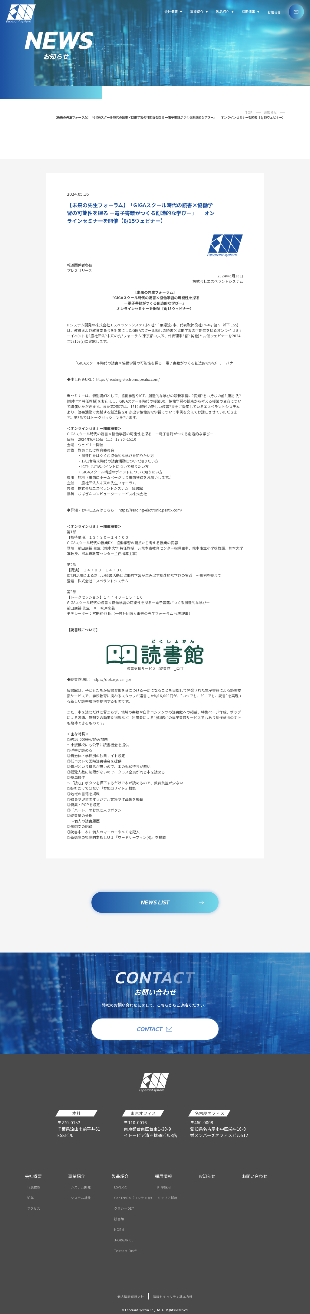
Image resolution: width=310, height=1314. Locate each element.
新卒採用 (164, 1187)
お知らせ (274, 12)
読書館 (119, 1219)
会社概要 (33, 1176)
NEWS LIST (173, 903)
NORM (119, 1229)
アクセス (33, 1208)
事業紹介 (76, 1176)
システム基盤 (81, 1197)
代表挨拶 (34, 1187)
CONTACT (155, 1029)
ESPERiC (120, 1187)
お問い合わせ (254, 1176)
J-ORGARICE (123, 1240)
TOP (248, 112)
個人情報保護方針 (130, 1296)
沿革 (30, 1197)
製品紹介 (120, 1176)
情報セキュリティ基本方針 (173, 1296)
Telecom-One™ (125, 1250)
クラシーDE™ (124, 1208)
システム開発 (81, 1187)
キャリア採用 (167, 1197)
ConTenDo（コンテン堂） (134, 1197)
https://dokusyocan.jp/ (112, 680)
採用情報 (163, 1176)
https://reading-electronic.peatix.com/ (128, 380)
